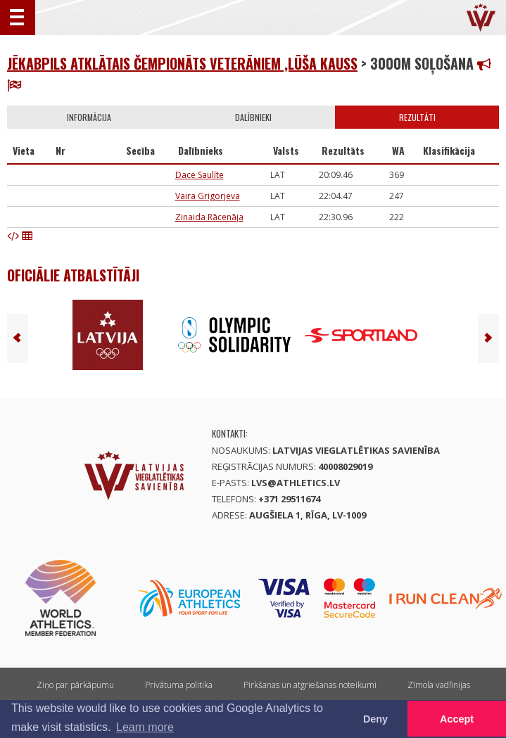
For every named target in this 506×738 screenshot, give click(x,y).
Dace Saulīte (199, 175)
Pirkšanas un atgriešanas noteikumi (310, 685)
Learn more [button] (145, 727)
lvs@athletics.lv (295, 482)
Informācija (89, 117)
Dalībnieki (253, 117)
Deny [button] (375, 719)
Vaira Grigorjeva (207, 196)
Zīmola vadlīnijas (438, 685)
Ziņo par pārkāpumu (75, 685)
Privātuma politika (179, 685)
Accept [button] (457, 719)
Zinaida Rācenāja (209, 217)
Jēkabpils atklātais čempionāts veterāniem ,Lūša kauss (182, 63)
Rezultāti (417, 117)
